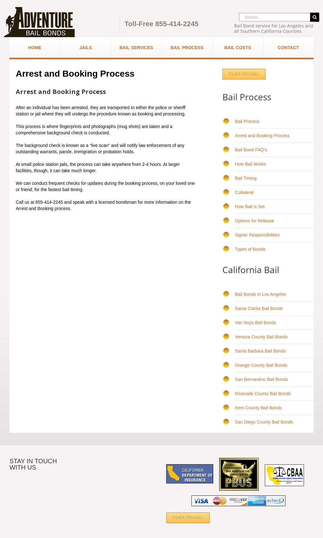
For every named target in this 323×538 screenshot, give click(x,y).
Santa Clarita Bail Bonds (259, 308)
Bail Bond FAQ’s (251, 149)
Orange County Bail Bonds (261, 365)
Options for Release (254, 220)
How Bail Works (250, 164)
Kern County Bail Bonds (258, 407)
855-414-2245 (176, 24)
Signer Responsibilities (257, 234)
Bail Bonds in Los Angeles (260, 294)
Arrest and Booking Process (262, 135)
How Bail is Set (250, 206)
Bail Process (247, 121)
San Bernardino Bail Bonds (261, 379)
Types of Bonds (250, 249)
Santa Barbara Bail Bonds (260, 351)
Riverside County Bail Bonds (263, 393)
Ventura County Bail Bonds (261, 336)
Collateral (244, 192)
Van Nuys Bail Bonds (255, 322)
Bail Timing (245, 178)
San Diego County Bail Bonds (264, 421)
